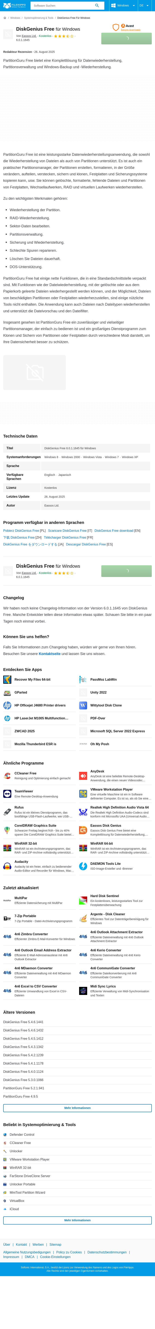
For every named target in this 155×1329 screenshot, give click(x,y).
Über (6, 1244)
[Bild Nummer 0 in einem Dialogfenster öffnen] (34, 372)
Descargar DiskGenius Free (86, 544)
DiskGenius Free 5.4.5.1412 (23, 1038)
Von (26, 36)
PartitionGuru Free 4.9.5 (20, 1096)
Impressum (11, 1257)
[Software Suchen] (97, 6)
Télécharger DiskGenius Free (65, 537)
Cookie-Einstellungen (55, 1257)
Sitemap (55, 1244)
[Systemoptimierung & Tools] (38, 18)
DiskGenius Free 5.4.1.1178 (23, 1063)
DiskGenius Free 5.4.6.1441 (23, 1022)
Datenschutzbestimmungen (107, 1252)
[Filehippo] (14, 5)
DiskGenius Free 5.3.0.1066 (23, 1080)
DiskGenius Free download (114, 530)
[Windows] (15, 18)
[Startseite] (4, 18)
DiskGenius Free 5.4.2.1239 (23, 1055)
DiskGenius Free (48, 29)
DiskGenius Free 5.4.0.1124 (23, 1071)
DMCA (29, 1257)
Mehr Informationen (77, 1108)
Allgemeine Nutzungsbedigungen (27, 1252)
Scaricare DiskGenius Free (67, 530)
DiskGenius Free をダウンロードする (30, 544)
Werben (38, 1244)
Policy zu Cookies (69, 1252)
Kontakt (21, 1244)
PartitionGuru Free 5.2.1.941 (23, 1088)
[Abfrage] (67, 6)
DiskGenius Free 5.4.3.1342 (23, 1047)
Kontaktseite (50, 654)
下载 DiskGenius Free (19, 537)
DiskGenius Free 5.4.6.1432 (23, 1030)
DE (145, 5)
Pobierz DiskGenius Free (21, 530)
